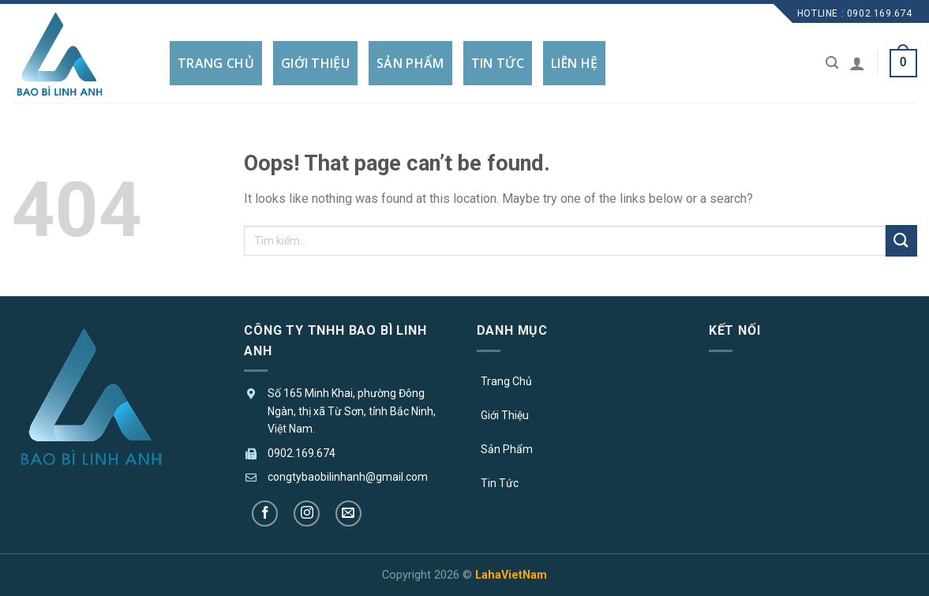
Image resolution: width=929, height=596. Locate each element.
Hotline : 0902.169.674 (854, 13)
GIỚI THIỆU (315, 63)
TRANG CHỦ (216, 63)
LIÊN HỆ (574, 63)
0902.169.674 (301, 453)
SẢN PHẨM (410, 63)
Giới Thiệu (505, 415)
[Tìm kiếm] (832, 62)
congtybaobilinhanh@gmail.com (348, 476)
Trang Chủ (506, 381)
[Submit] (901, 240)
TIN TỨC (497, 63)
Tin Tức (500, 483)
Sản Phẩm (507, 449)
